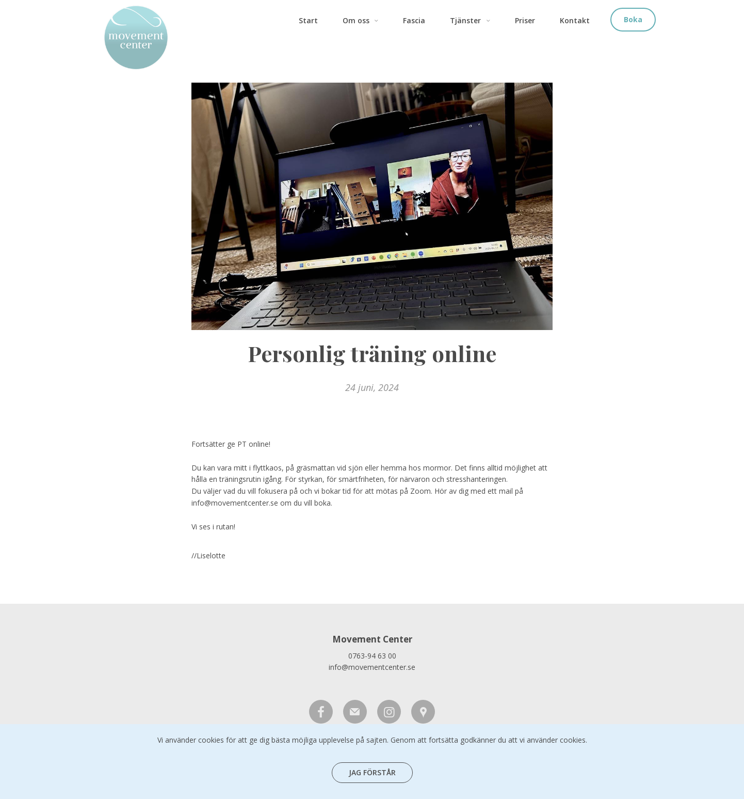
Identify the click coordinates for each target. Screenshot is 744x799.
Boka (633, 19)
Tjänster (471, 20)
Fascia (414, 20)
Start (308, 20)
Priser (525, 20)
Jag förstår (372, 772)
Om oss (362, 20)
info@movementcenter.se (372, 667)
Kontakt (575, 20)
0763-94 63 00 (372, 656)
